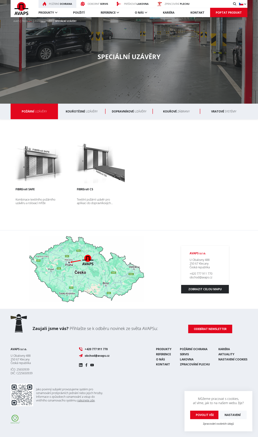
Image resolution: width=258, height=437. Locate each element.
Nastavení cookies (232, 359)
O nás (139, 12)
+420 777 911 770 (201, 274)
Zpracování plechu (195, 364)
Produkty (46, 12)
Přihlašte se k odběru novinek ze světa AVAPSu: (95, 328)
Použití (79, 12)
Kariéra (168, 12)
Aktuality (226, 354)
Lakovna (187, 359)
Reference (108, 12)
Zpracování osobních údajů (218, 423)
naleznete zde (86, 400)
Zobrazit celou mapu (205, 289)
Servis (184, 354)
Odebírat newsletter (210, 329)
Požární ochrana (193, 349)
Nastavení (233, 415)
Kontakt (197, 12)
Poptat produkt (229, 13)
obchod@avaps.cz (201, 277)
